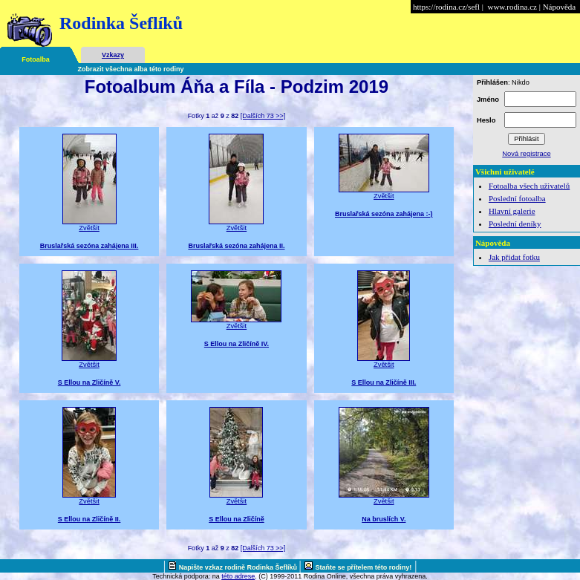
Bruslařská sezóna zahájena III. (89, 246)
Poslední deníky (515, 223)
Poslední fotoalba (517, 198)
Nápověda (559, 6)
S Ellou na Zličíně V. (89, 382)
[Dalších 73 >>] (263, 116)
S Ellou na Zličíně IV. (236, 344)
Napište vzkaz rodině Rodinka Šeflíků (239, 567)
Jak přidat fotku (514, 256)
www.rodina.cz (511, 6)
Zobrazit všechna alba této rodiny (131, 69)
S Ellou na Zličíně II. (89, 519)
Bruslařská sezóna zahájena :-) (384, 214)
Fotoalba (36, 59)
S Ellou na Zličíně (236, 519)
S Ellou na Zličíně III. (383, 382)
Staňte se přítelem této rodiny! (364, 567)
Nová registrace (526, 153)
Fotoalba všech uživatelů (529, 185)
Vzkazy (113, 55)
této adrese (238, 576)
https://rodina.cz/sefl (446, 6)
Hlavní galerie (512, 210)
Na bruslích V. (383, 519)
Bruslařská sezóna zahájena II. (236, 246)
